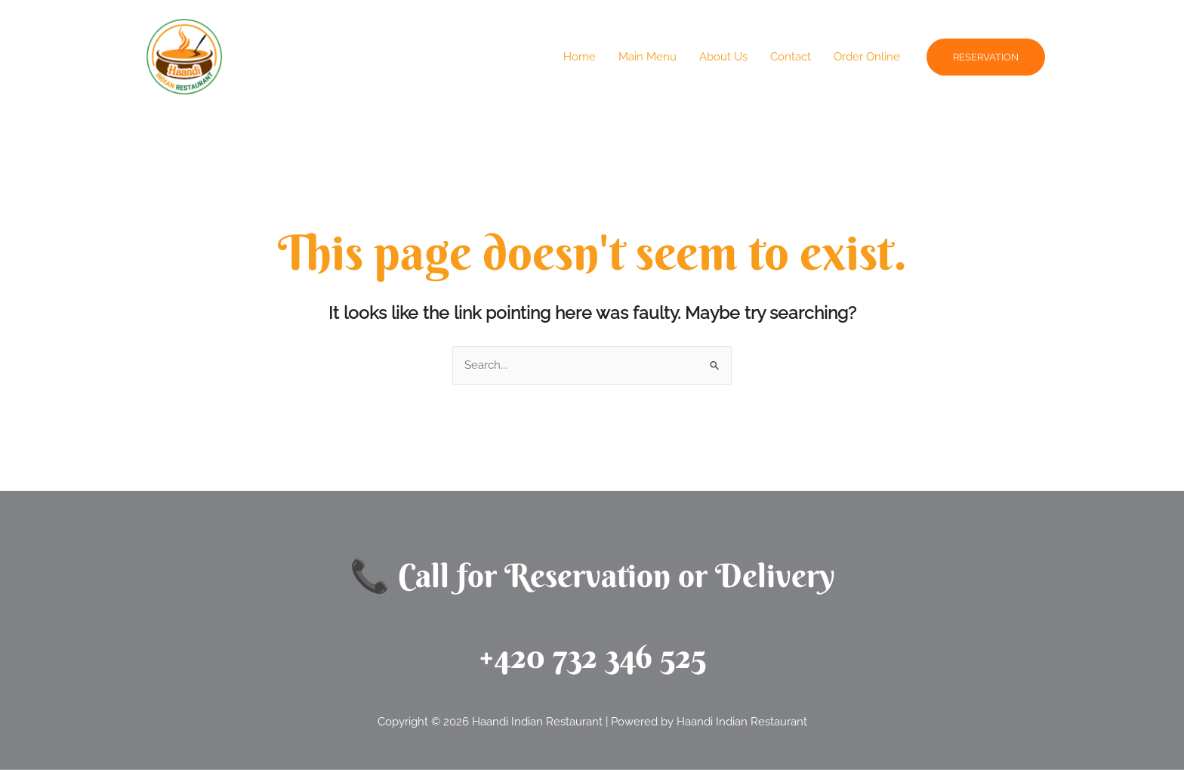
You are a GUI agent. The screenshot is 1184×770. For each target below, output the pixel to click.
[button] (986, 57)
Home (579, 56)
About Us (723, 56)
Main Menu (647, 56)
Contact (790, 56)
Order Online (867, 56)
